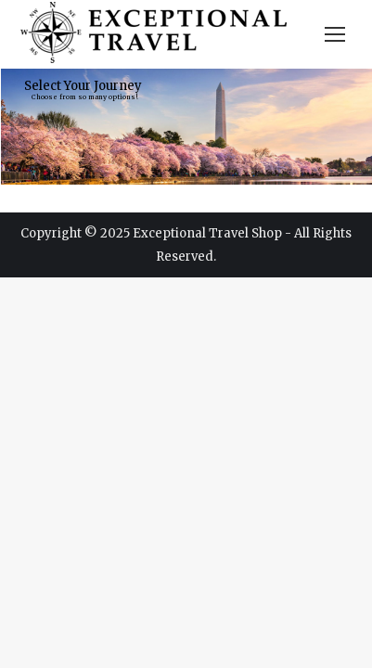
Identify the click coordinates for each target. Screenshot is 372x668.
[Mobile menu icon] (334, 34)
